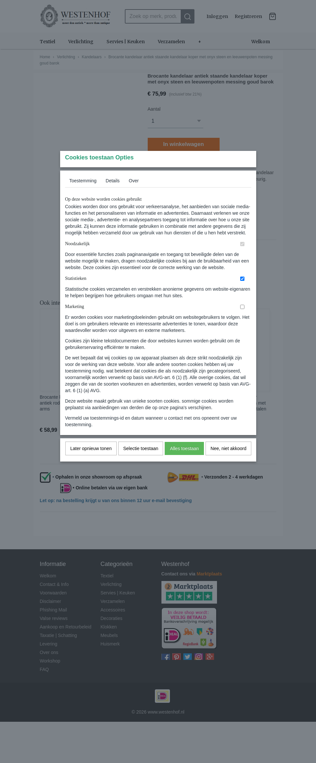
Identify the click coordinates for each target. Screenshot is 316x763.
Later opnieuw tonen (91, 461)
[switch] (242, 257)
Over (134, 193)
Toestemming (82, 193)
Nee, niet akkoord (228, 461)
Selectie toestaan (140, 461)
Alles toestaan (184, 461)
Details (113, 193)
